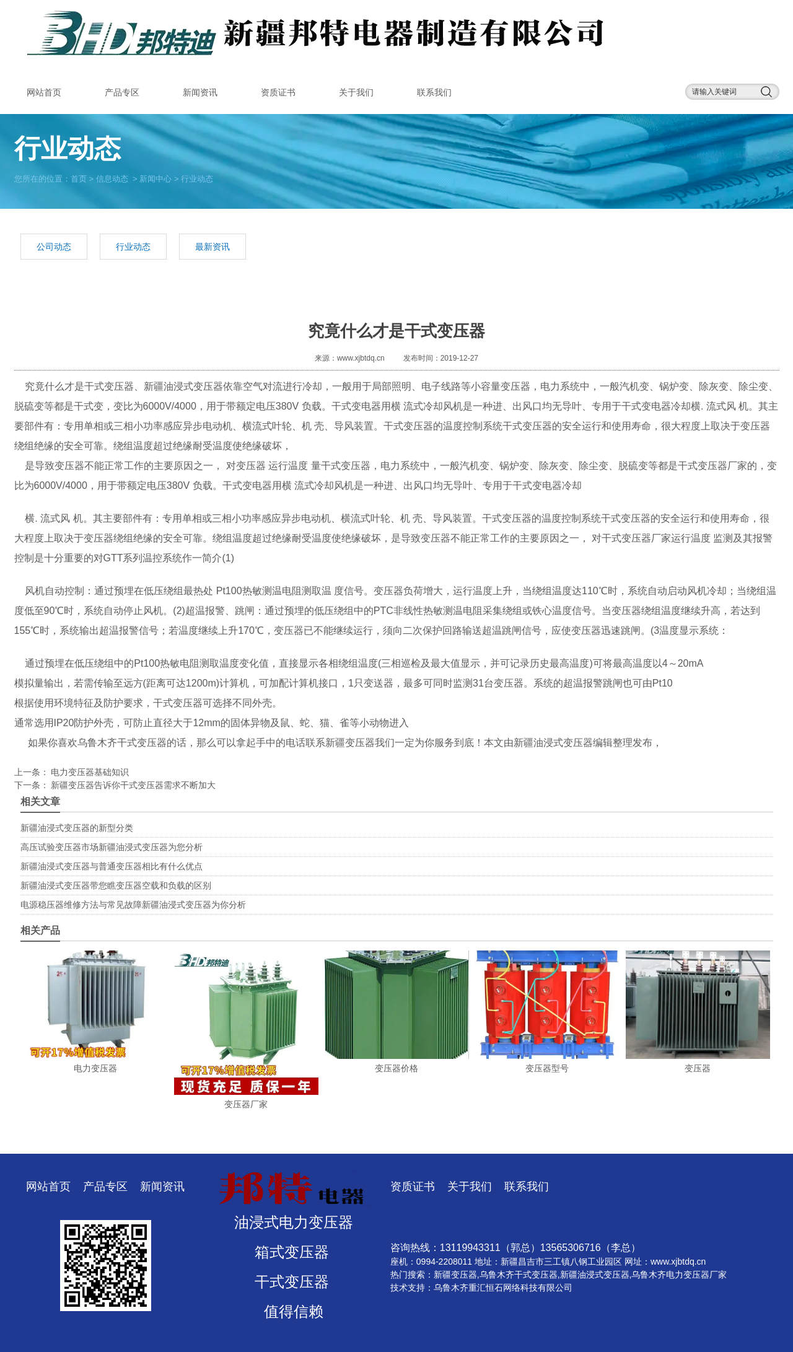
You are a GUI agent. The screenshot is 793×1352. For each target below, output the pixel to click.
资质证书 (278, 92)
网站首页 (44, 92)
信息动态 (112, 178)
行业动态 (133, 247)
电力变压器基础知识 (89, 772)
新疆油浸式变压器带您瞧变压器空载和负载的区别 (115, 885)
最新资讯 (212, 247)
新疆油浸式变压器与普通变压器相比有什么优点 (111, 866)
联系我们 (434, 92)
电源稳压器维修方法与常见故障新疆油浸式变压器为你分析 (133, 905)
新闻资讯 (200, 92)
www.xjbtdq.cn (361, 358)
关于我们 (356, 92)
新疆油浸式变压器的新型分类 (76, 828)
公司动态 (54, 247)
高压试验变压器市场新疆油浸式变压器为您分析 (111, 847)
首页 (79, 178)
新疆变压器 (455, 1275)
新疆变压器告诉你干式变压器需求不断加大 (132, 785)
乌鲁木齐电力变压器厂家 (679, 1275)
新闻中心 (155, 178)
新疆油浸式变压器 (183, 386)
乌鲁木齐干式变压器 (122, 742)
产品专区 (122, 92)
